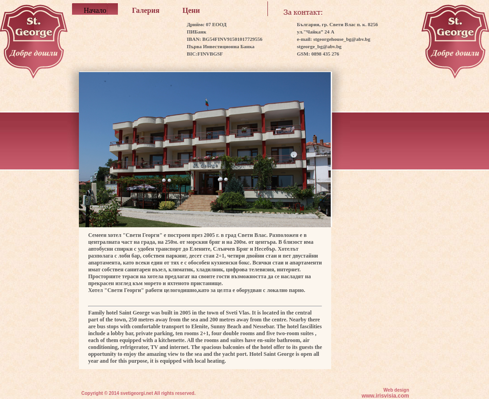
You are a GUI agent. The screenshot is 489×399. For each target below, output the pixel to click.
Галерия (146, 10)
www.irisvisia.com (385, 396)
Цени (191, 10)
